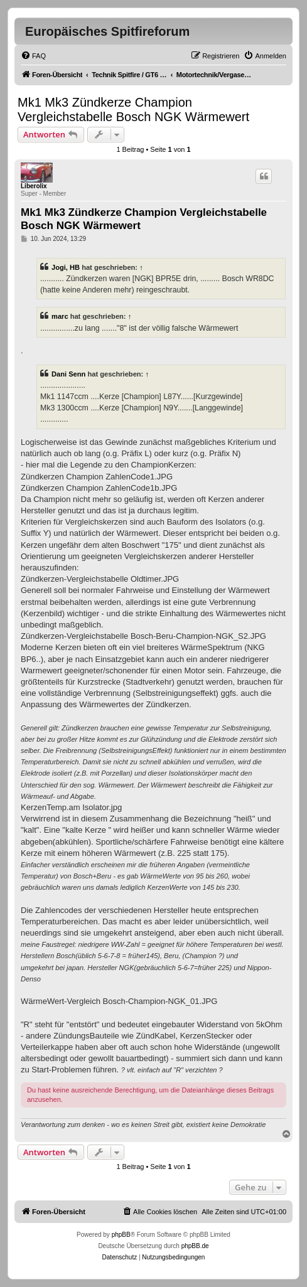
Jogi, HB (65, 267)
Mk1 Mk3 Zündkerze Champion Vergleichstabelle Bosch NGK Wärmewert (133, 109)
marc (59, 316)
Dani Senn (68, 374)
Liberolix (34, 186)
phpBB (121, 1234)
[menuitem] (33, 55)
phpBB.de (195, 1245)
